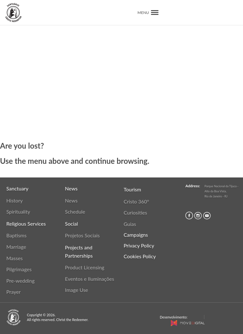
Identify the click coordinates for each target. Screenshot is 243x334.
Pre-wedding (20, 281)
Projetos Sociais (82, 235)
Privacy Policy (139, 245)
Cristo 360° (136, 201)
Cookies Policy (140, 256)
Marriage (16, 247)
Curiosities (135, 212)
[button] (155, 12)
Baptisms (16, 235)
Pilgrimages (19, 269)
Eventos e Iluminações (89, 279)
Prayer (13, 292)
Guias (130, 224)
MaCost (195, 317)
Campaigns (136, 235)
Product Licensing (84, 267)
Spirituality (18, 212)
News (71, 200)
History (14, 200)
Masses (14, 258)
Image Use (76, 290)
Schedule (75, 212)
